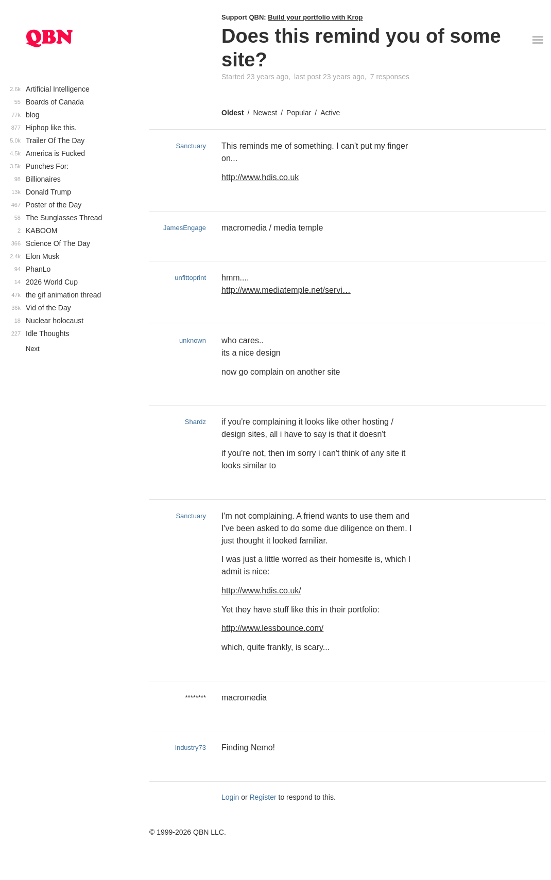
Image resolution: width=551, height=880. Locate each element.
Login (230, 797)
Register (263, 797)
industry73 (190, 747)
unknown (192, 340)
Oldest (232, 113)
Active (330, 113)
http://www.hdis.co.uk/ (261, 590)
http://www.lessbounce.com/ (272, 628)
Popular (298, 113)
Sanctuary (191, 146)
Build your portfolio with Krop (315, 17)
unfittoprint (190, 277)
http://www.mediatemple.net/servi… (286, 290)
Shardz (195, 422)
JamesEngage (184, 228)
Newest (265, 113)
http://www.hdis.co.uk (260, 177)
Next (33, 348)
